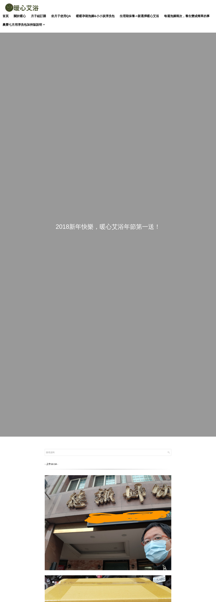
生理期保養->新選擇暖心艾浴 (139, 16)
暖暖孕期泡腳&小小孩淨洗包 (95, 16)
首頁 (6, 16)
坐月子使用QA (61, 16)
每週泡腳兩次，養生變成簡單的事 (187, 16)
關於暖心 (20, 16)
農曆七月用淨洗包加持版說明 (22, 24)
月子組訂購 (38, 16)
